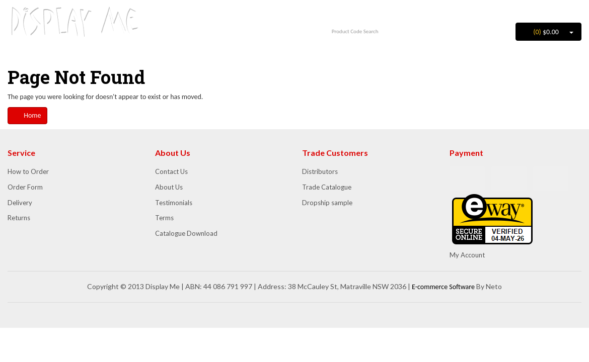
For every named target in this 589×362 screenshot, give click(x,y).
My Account (467, 255)
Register (565, 10)
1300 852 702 (221, 13)
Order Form (25, 187)
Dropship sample (327, 203)
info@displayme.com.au (221, 27)
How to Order (28, 171)
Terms (164, 218)
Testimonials (173, 203)
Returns (19, 218)
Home (27, 115)
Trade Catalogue (326, 187)
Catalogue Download (186, 233)
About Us (169, 187)
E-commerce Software (443, 287)
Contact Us (171, 171)
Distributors (320, 171)
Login (533, 10)
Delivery (20, 203)
